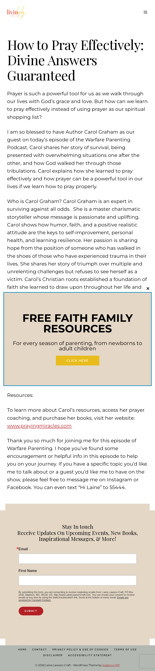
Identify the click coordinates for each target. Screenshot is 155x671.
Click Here (78, 361)
